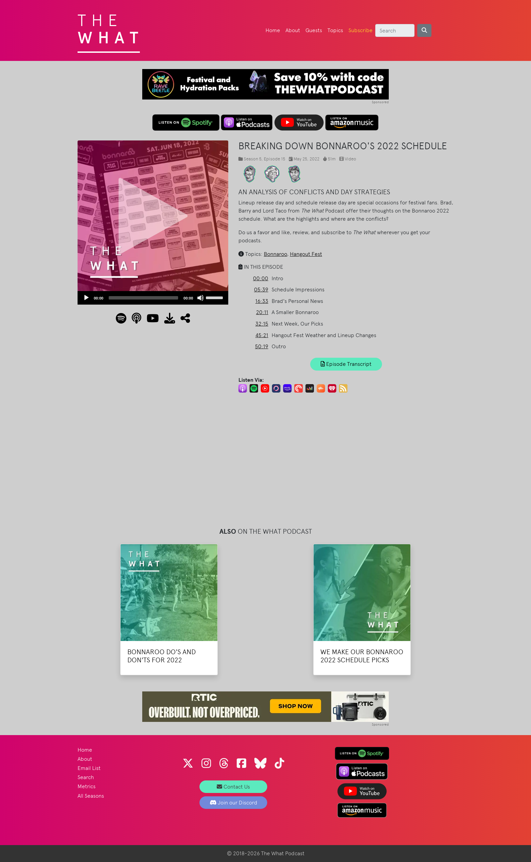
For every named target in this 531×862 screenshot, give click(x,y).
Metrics (86, 786)
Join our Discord (233, 802)
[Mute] (200, 297)
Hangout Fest (306, 254)
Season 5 (252, 158)
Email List (89, 768)
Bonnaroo (275, 254)
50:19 (261, 346)
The (111, 27)
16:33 (261, 301)
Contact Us (233, 786)
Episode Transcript (346, 364)
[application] (153, 298)
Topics (335, 30)
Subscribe (360, 30)
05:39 (261, 289)
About (292, 30)
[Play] (86, 297)
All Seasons (91, 796)
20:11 (262, 312)
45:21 (261, 335)
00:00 (260, 278)
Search (86, 777)
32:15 (261, 324)
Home (273, 30)
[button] (182, 320)
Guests (313, 30)
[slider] (143, 298)
